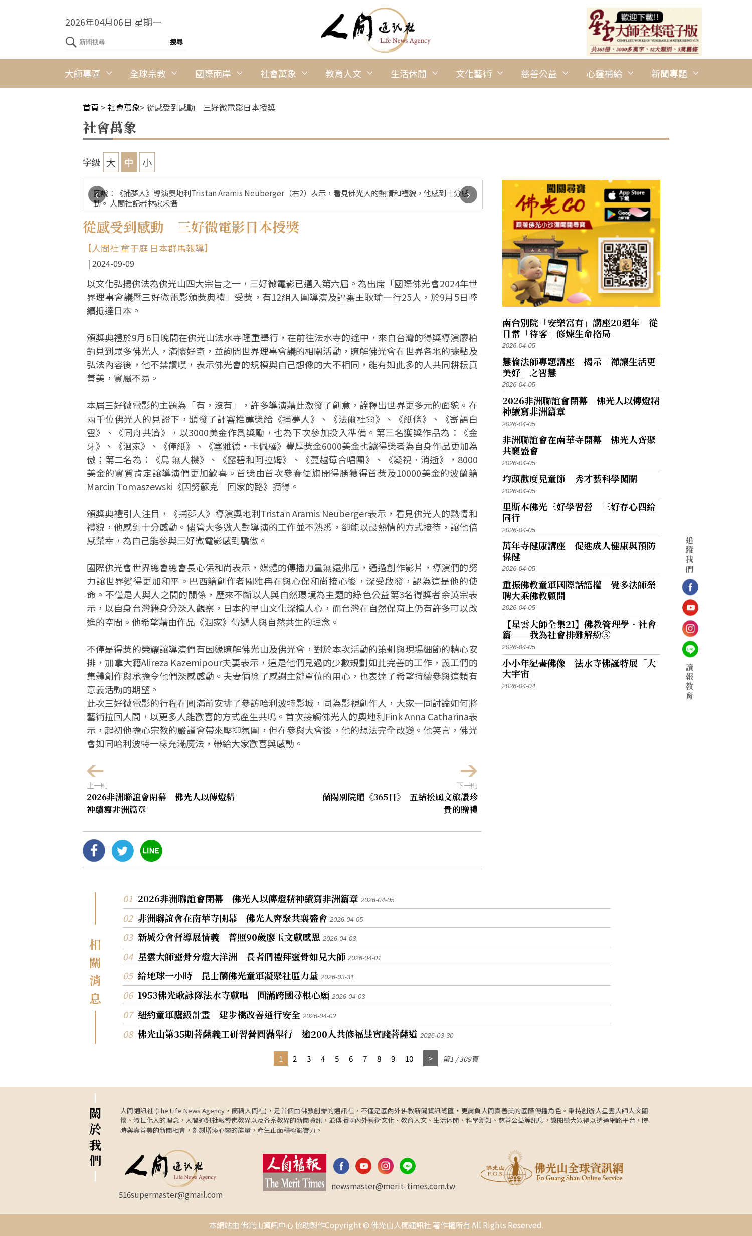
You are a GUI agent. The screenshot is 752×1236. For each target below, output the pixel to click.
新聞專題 (669, 73)
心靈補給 (604, 73)
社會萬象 (278, 73)
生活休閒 (409, 73)
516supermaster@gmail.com (171, 1194)
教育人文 (343, 73)
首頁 (91, 107)
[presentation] (97, 194)
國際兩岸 (213, 73)
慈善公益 (539, 73)
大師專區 (83, 73)
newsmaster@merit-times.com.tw (393, 1185)
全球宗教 (148, 73)
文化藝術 (474, 73)
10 (409, 1058)
